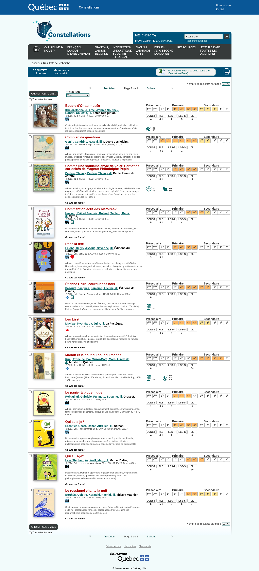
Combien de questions (83, 137)
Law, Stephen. (74, 460)
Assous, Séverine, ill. (99, 248)
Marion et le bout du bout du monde (93, 355)
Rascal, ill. (95, 141)
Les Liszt (72, 319)
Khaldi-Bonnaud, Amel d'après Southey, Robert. (92, 111)
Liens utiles (130, 546)
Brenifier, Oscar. (76, 426)
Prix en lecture (113, 546)
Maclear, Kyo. (74, 323)
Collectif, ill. (84, 113)
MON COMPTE (154, 41)
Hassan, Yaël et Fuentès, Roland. (87, 213)
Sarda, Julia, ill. (94, 323)
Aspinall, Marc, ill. (97, 460)
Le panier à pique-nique (83, 392)
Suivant (151, 88)
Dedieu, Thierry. (76, 173)
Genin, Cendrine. (76, 141)
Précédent (109, 88)
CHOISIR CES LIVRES (43, 94)
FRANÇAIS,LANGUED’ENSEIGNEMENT (79, 51)
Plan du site (145, 546)
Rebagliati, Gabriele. (79, 396)
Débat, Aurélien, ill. (100, 426)
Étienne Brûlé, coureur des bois (90, 284)
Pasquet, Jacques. (77, 288)
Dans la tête (74, 244)
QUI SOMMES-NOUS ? (53, 49)
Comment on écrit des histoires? (91, 209)
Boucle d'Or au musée (82, 105)
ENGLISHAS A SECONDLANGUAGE (163, 51)
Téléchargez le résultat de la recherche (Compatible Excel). (189, 72)
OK (227, 36)
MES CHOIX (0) (145, 35)
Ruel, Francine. (75, 359)
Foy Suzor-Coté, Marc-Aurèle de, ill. (97, 361)
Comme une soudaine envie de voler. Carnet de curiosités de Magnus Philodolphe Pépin (102, 167)
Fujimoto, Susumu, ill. (108, 396)
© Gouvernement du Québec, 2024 (129, 568)
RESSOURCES (186, 48)
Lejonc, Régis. (75, 248)
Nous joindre (223, 5)
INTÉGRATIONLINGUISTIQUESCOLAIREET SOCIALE (122, 51)
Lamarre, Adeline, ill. (104, 288)
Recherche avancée (197, 40)
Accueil (36, 63)
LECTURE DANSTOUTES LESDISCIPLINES (210, 51)
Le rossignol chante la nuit (86, 490)
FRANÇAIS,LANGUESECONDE (102, 51)
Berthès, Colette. (76, 494)
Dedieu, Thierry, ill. (99, 173)
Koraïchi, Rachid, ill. (102, 494)
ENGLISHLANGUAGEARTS (143, 51)
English (220, 9)
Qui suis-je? (74, 421)
